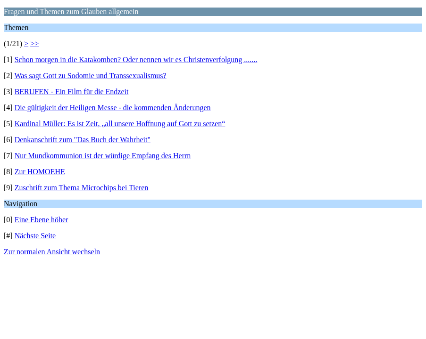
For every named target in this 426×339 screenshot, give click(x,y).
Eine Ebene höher (41, 220)
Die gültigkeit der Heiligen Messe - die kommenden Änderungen (113, 108)
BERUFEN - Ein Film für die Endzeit (72, 92)
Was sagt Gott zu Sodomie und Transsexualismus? (90, 76)
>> (34, 44)
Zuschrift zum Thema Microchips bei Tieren (82, 188)
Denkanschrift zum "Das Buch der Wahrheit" (82, 140)
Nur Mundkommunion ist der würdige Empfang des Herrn (103, 156)
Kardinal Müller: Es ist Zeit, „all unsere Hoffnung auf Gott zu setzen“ (120, 124)
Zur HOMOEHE (40, 172)
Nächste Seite (35, 236)
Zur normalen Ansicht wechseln (52, 252)
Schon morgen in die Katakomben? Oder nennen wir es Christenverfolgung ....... (136, 60)
